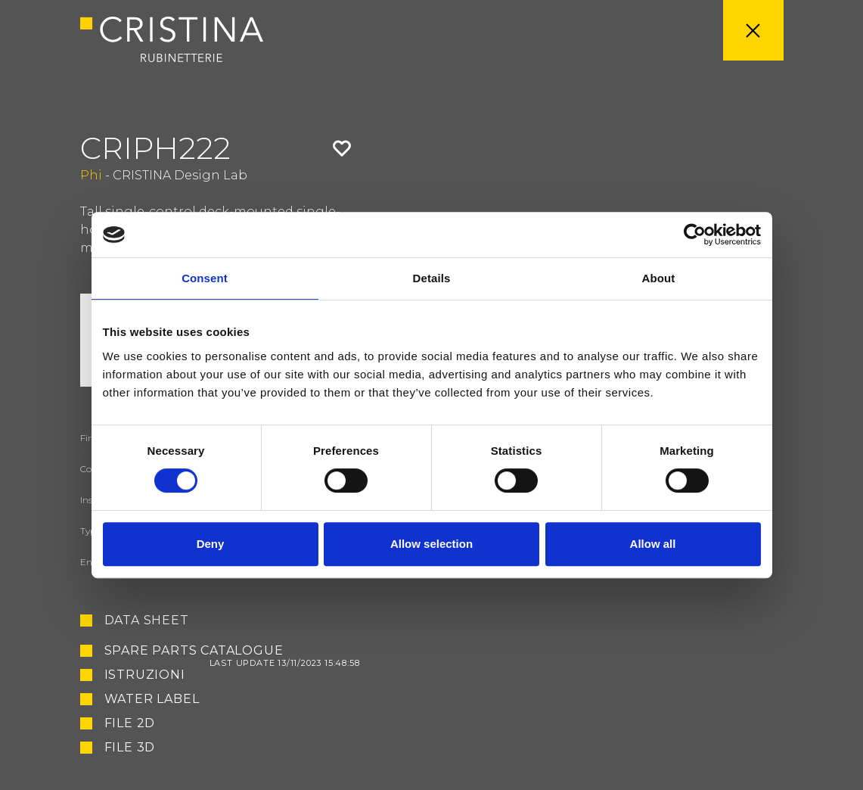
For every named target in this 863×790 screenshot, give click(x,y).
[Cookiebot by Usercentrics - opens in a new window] (695, 234)
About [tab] (658, 278)
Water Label (152, 699)
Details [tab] (432, 278)
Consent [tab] (205, 278)
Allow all (653, 543)
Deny (211, 543)
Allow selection (431, 543)
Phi (91, 175)
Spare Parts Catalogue (232, 651)
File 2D (130, 723)
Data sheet (146, 620)
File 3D (130, 748)
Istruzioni (144, 675)
